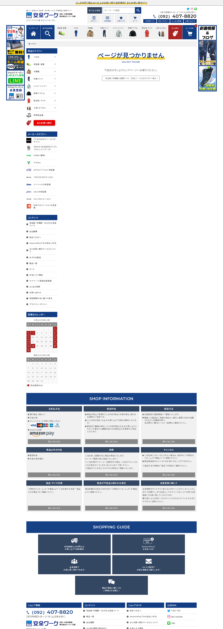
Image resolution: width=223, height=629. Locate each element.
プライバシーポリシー (38, 304)
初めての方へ (163, 21)
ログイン (44, 20)
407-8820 (174, 16)
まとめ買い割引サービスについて (42, 250)
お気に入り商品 (36, 275)
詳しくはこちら (54, 442)
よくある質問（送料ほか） (96, 588)
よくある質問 (176, 21)
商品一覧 (33, 263)
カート (32, 269)
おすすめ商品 (35, 257)
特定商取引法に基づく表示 (40, 298)
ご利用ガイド (149, 21)
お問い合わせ (190, 21)
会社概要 (33, 231)
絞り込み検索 (94, 10)
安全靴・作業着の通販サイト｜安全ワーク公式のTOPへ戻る (130, 78)
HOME (33, 44)
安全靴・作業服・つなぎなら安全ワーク (43, 224)
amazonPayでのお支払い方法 (42, 243)
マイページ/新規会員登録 (40, 280)
